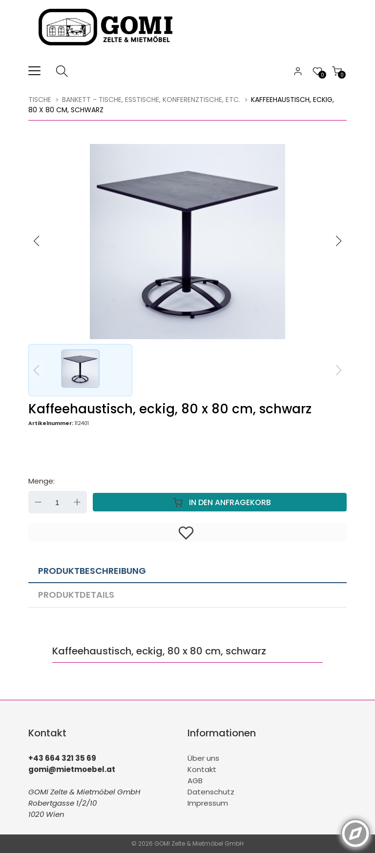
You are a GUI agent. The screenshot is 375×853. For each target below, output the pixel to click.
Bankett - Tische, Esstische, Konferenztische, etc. (151, 99)
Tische (39, 99)
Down (38, 502)
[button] (339, 241)
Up (77, 502)
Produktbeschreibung (92, 571)
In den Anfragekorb (219, 502)
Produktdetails (76, 595)
